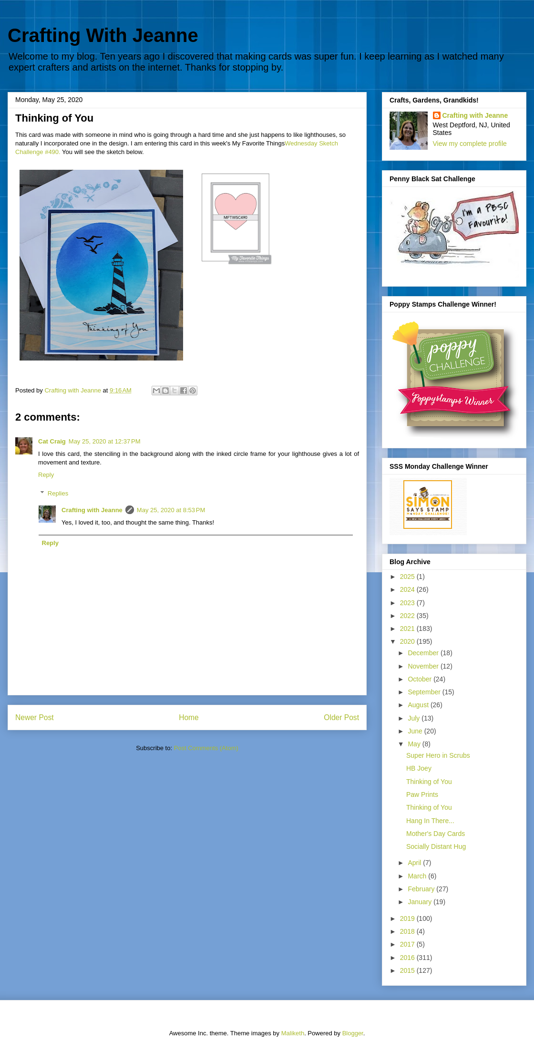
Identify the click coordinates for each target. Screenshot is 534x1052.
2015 (408, 970)
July (414, 718)
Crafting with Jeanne (92, 510)
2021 (408, 628)
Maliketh (292, 1033)
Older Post (341, 717)
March (418, 876)
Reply (46, 474)
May (415, 744)
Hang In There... (430, 821)
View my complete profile (470, 143)
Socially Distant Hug (436, 846)
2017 (408, 944)
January (420, 902)
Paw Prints (422, 794)
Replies (58, 493)
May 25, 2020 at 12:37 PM (105, 441)
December (424, 653)
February (422, 889)
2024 (408, 589)
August (419, 705)
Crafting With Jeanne (103, 35)
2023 (408, 603)
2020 (408, 641)
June (416, 731)
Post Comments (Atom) (206, 748)
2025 (408, 576)
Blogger (352, 1033)
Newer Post (34, 717)
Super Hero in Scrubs (438, 755)
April (415, 862)
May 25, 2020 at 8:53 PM (171, 510)
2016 (408, 957)
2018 (408, 931)
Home (189, 717)
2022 (408, 615)
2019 (408, 918)
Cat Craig (52, 441)
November (424, 666)
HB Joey (418, 768)
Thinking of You (429, 781)
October (420, 679)
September (425, 692)
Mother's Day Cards (435, 833)
